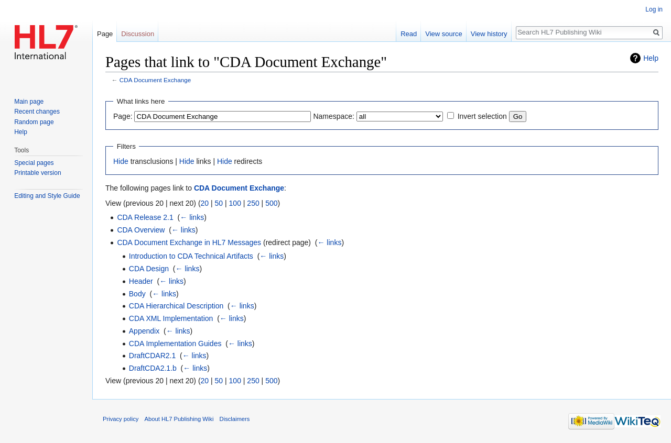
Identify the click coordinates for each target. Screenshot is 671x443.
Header (141, 281)
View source (443, 34)
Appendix (144, 331)
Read (409, 34)
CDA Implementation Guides (175, 343)
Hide (120, 161)
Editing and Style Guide (47, 196)
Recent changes (37, 111)
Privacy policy (120, 419)
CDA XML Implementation (171, 318)
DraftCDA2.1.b (153, 368)
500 (271, 203)
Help (650, 58)
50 (219, 203)
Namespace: (333, 116)
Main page (29, 101)
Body (137, 294)
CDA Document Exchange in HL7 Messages (189, 242)
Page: (123, 116)
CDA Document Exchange (155, 79)
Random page (33, 122)
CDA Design (149, 268)
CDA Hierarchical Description (176, 306)
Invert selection (482, 116)
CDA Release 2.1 (145, 217)
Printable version (37, 172)
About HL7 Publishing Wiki (179, 419)
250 (253, 203)
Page (105, 34)
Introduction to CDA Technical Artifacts (191, 256)
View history (489, 34)
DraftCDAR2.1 (152, 355)
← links (192, 217)
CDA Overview (141, 230)
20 (205, 203)
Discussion (137, 34)
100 (235, 203)
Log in (654, 9)
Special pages (33, 163)
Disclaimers (235, 419)
